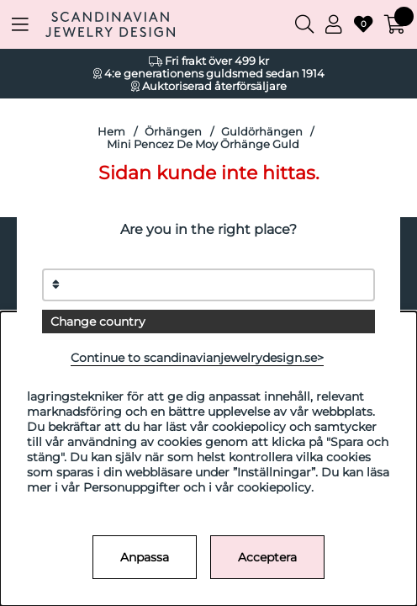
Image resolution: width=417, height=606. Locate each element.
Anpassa (144, 557)
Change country (97, 321)
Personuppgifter (131, 487)
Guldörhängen (262, 131)
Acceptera (267, 557)
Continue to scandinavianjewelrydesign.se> (197, 357)
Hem (111, 131)
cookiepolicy (274, 487)
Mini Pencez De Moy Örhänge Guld (203, 144)
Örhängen (173, 131)
